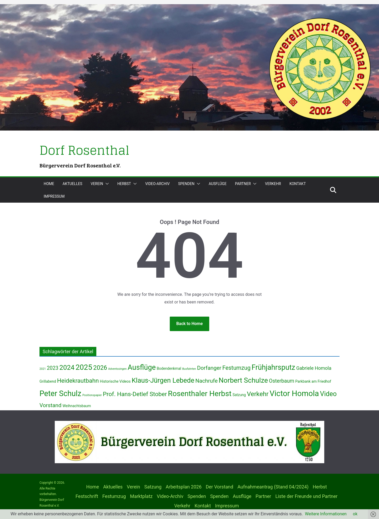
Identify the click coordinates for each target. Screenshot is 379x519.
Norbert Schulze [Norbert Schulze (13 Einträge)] (243, 380)
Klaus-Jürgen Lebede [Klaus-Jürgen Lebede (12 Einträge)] (163, 380)
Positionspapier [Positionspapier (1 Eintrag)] (92, 395)
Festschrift (87, 496)
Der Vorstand (219, 487)
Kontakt (298, 184)
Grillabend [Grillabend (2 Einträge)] (47, 381)
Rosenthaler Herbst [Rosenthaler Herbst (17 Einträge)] (199, 393)
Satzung (152, 487)
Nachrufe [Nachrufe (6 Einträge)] (206, 381)
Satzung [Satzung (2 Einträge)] (239, 395)
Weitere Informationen (326, 513)
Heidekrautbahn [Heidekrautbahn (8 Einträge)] (78, 380)
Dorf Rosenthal (84, 150)
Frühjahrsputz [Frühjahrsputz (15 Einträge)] (273, 367)
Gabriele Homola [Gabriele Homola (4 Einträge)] (313, 368)
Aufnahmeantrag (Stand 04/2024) (272, 487)
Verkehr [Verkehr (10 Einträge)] (257, 394)
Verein (97, 184)
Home (49, 184)
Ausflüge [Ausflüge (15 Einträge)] (142, 367)
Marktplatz (141, 496)
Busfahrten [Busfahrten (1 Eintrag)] (189, 369)
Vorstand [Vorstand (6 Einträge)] (50, 405)
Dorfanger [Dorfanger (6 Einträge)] (209, 368)
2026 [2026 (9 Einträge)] (100, 367)
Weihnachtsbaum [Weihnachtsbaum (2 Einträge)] (76, 406)
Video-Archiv (157, 184)
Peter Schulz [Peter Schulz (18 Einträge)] (60, 393)
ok (355, 513)
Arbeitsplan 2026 (184, 487)
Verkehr (273, 184)
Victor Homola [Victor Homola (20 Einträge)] (294, 393)
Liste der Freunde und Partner (306, 496)
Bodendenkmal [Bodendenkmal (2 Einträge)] (169, 368)
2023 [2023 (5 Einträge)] (52, 368)
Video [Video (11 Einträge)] (328, 394)
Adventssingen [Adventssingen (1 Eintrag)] (117, 369)
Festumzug (114, 496)
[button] (106, 183)
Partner (243, 184)
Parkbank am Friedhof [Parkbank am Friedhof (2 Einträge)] (313, 381)
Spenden (186, 184)
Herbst (124, 184)
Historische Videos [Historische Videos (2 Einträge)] (115, 381)
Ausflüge (218, 184)
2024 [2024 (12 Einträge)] (66, 367)
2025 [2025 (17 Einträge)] (84, 367)
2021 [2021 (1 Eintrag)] (42, 369)
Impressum (54, 196)
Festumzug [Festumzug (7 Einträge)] (236, 368)
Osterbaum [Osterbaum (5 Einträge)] (281, 381)
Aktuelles (72, 184)
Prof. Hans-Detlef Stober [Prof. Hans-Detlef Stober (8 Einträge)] (135, 394)
